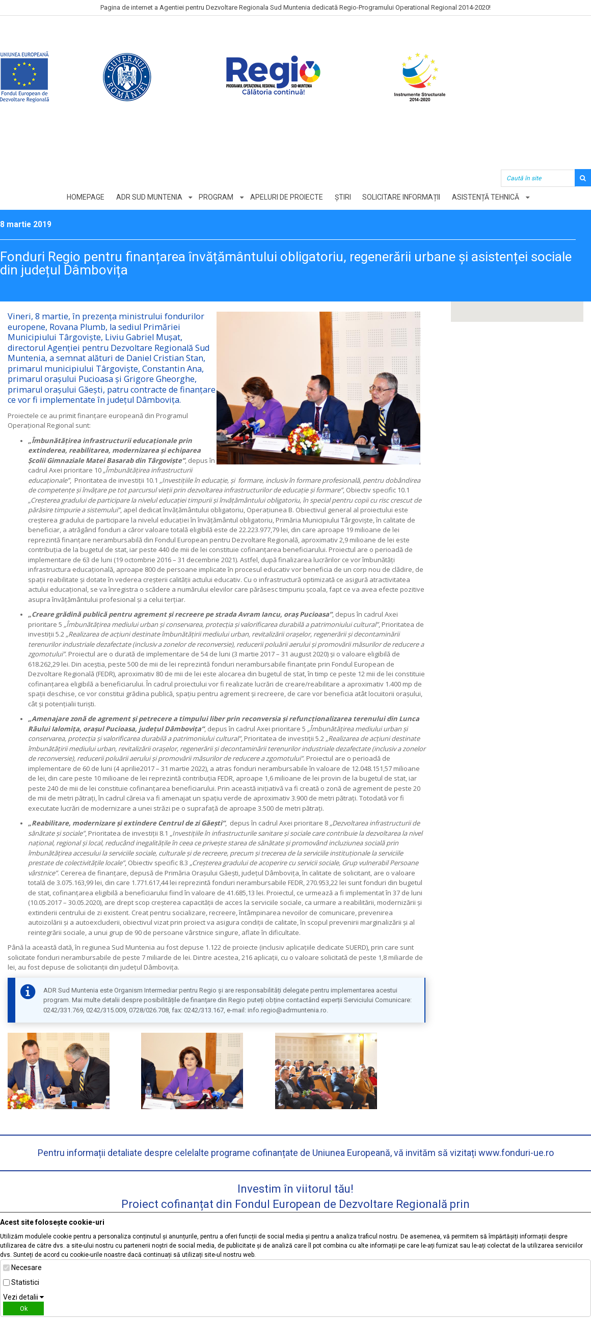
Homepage (85, 197)
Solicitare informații (402, 197)
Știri (343, 197)
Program (216, 197)
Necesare (26, 1267)
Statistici (25, 1282)
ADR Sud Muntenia (149, 197)
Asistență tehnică (486, 197)
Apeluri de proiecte (286, 197)
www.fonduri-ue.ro (516, 1152)
